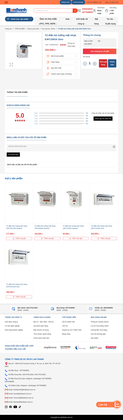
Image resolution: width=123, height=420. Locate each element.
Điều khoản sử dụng (41, 330)
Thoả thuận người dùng (42, 334)
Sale (67, 19)
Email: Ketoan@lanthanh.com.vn (20, 402)
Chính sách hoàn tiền (41, 338)
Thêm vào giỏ (19, 238)
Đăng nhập (66, 334)
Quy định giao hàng (40, 326)
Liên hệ (65, 326)
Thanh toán (112, 63)
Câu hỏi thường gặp (98, 334)
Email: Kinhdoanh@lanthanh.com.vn (21, 390)
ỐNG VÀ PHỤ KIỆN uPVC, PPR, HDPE (48, 19)
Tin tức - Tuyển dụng (110, 19)
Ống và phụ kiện (33, 29)
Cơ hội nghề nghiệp (12, 326)
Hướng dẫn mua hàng (99, 330)
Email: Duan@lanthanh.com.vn (19, 394)
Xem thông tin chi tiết (100, 51)
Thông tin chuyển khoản (100, 322)
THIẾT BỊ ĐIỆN (20, 29)
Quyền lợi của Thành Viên (72, 330)
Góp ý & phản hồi (111, 2)
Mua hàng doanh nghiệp (14, 330)
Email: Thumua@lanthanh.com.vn (20, 398)
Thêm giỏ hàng (103, 63)
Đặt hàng (96, 19)
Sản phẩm (94, 338)
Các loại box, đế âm (48, 29)
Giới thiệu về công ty (81, 19)
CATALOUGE (78, 2)
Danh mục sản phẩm (19, 19)
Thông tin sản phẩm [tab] (17, 92)
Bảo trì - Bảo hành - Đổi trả (43, 322)
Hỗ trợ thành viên (68, 322)
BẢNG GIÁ (65, 2)
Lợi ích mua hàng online (100, 326)
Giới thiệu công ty (11, 322)
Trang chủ (8, 29)
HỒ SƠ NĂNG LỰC (94, 2)
